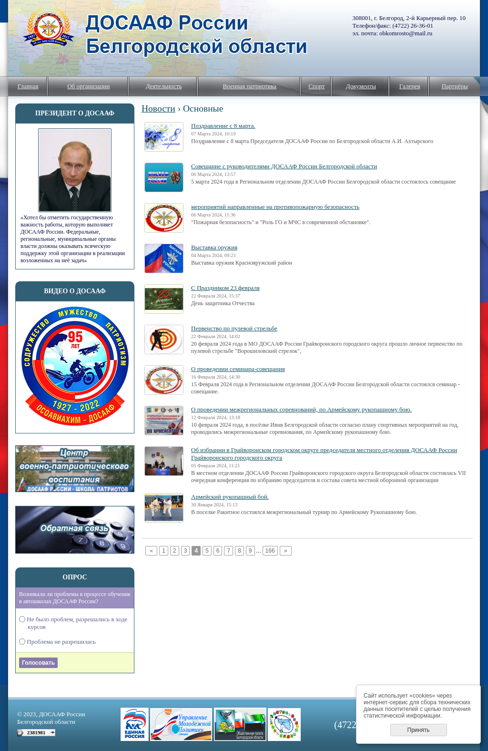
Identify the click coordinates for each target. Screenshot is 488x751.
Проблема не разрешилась (62, 641)
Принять (418, 730)
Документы (361, 86)
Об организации (88, 86)
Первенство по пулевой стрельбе (234, 328)
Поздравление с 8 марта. (223, 125)
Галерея (409, 86)
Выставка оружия (214, 247)
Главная (28, 86)
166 (270, 550)
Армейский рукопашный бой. (230, 496)
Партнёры (455, 86)
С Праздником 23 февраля (225, 287)
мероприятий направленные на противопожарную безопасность (275, 206)
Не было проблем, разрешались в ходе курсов (77, 623)
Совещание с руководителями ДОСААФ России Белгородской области (284, 166)
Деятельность (164, 86)
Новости (158, 108)
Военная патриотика (250, 86)
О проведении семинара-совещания (238, 368)
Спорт (316, 86)
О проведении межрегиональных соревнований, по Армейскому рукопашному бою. (301, 409)
